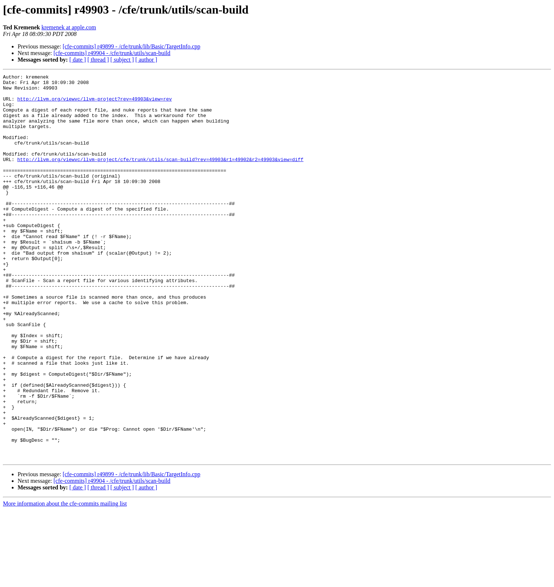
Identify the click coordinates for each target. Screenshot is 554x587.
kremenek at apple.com (68, 27)
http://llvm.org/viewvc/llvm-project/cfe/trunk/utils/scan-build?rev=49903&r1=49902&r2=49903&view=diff (160, 177)
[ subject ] (122, 59)
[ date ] (77, 59)
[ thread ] (98, 59)
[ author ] (146, 59)
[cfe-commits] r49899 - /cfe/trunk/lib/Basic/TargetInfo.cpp (131, 46)
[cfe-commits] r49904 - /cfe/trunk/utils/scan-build (112, 53)
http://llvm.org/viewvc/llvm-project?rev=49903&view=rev (94, 104)
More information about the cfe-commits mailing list (65, 580)
